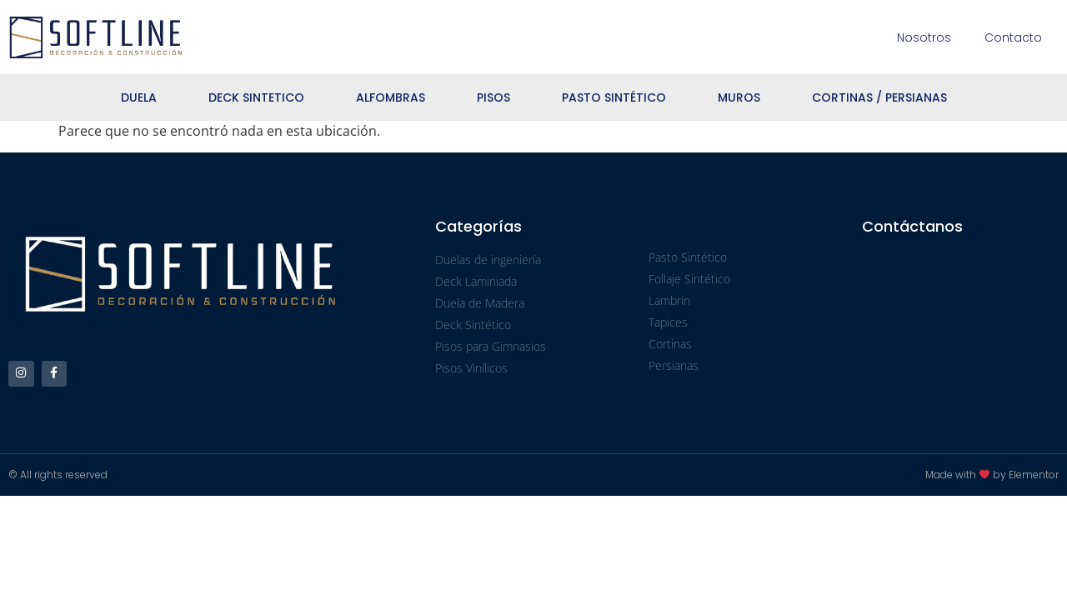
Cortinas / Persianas (879, 97)
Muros (739, 97)
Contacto (1013, 37)
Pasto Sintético (614, 97)
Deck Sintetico (256, 97)
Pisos (493, 97)
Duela (139, 97)
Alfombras (390, 97)
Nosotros (924, 37)
